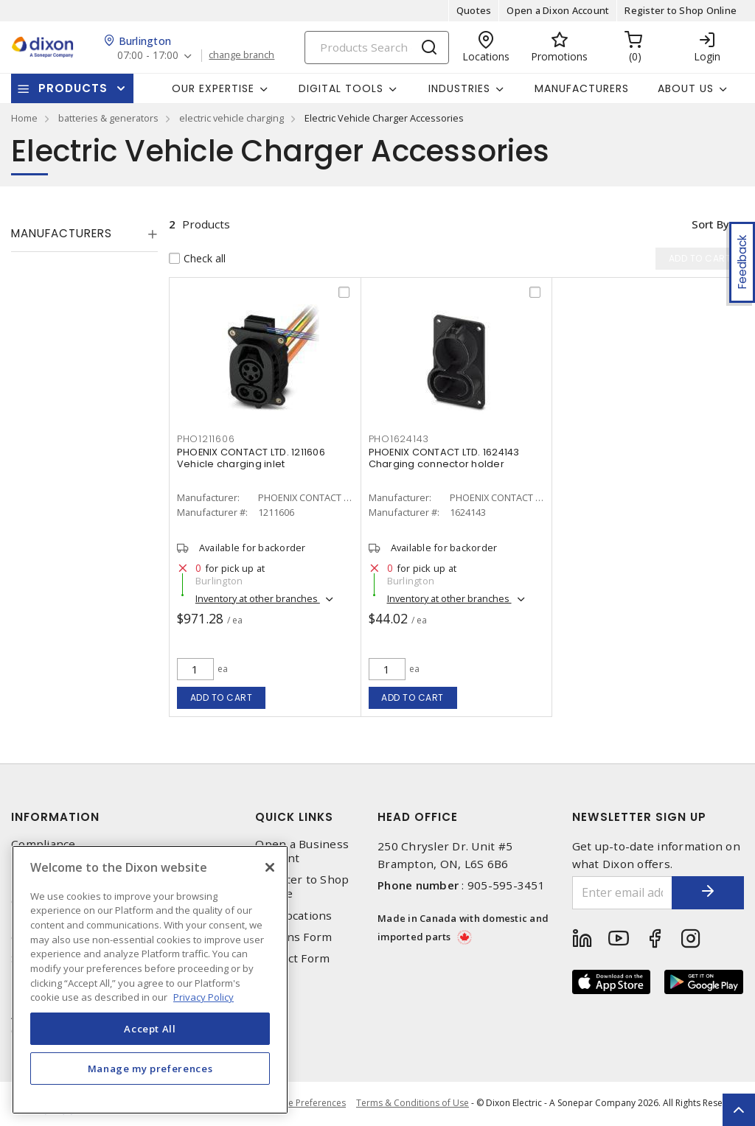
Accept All (150, 1028)
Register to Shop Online (680, 10)
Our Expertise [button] (213, 88)
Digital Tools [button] (341, 88)
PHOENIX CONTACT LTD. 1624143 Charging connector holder (444, 459)
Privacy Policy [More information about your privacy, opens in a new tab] (203, 997)
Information (55, 817)
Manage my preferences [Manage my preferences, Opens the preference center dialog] (150, 1068)
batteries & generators (108, 118)
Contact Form (292, 958)
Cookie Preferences (304, 1103)
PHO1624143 (399, 440)
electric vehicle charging (231, 118)
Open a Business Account (302, 851)
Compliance (43, 844)
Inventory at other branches (257, 599)
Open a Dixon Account (558, 10)
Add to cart (221, 697)
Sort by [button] (709, 224)
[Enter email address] (622, 892)
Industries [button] (459, 88)
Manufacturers (582, 88)
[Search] (377, 47)
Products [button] (73, 88)
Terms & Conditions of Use (412, 1103)
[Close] (270, 867)
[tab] (84, 233)
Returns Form (293, 937)
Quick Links (294, 817)
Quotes (474, 10)
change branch (243, 55)
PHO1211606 (206, 440)
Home (24, 118)
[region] (150, 979)
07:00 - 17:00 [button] (148, 55)
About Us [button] (686, 88)
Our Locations (293, 916)
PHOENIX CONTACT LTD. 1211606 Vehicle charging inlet (251, 459)
